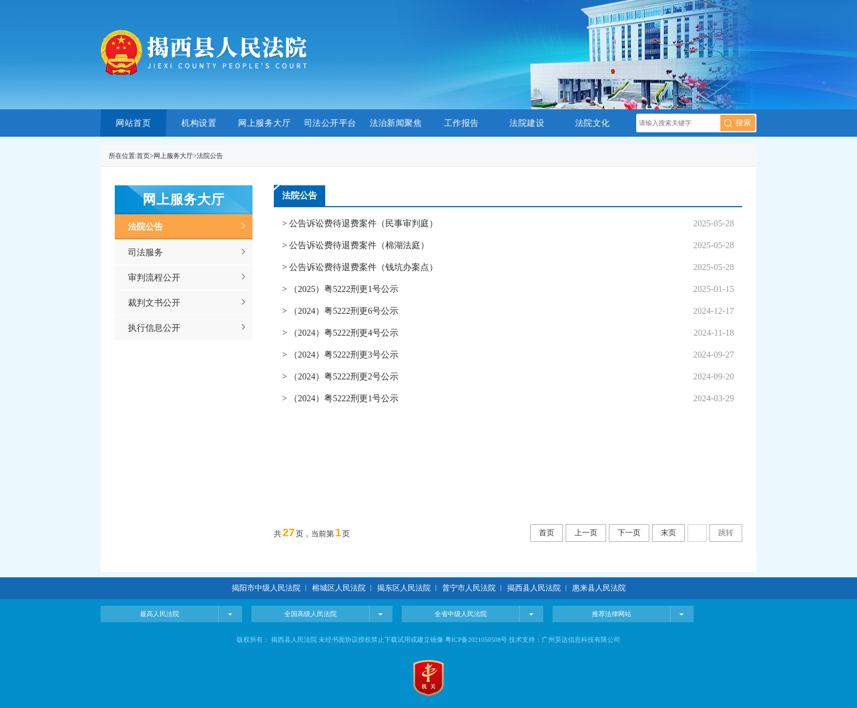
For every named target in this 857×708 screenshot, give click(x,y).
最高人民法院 (159, 614)
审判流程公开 (154, 277)
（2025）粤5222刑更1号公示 (342, 289)
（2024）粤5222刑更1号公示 (342, 398)
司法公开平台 (330, 122)
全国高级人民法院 (310, 614)
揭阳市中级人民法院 (267, 588)
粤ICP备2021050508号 (476, 639)
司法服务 (145, 252)
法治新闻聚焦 (395, 122)
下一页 (629, 533)
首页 (143, 156)
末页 (668, 533)
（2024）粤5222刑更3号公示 (342, 354)
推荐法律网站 (611, 614)
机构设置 (198, 122)
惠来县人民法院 (599, 588)
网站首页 (133, 122)
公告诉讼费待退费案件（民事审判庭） (362, 223)
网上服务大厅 (264, 122)
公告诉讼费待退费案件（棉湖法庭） (358, 245)
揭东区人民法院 (404, 588)
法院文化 (592, 122)
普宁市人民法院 (469, 588)
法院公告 (210, 156)
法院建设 (526, 122)
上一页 (585, 533)
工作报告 (461, 122)
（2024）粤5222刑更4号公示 (342, 332)
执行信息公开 (154, 327)
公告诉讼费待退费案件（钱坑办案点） (362, 267)
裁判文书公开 (154, 302)
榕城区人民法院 (340, 588)
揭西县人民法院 (534, 588)
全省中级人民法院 (461, 614)
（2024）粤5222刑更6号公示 (342, 310)
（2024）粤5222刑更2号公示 (342, 376)
